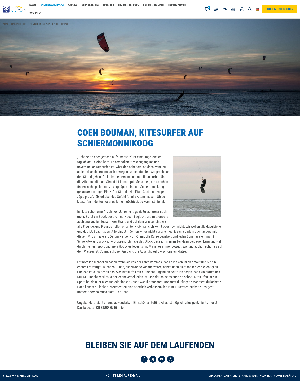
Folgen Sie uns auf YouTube (161, 359)
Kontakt (207, 9)
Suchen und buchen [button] (250, 9)
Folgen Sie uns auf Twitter (152, 359)
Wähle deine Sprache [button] (257, 9)
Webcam (224, 9)
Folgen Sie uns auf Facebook (144, 359)
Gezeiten (216, 9)
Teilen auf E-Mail (126, 376)
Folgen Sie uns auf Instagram (170, 359)
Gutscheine (233, 9)
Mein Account (242, 9)
